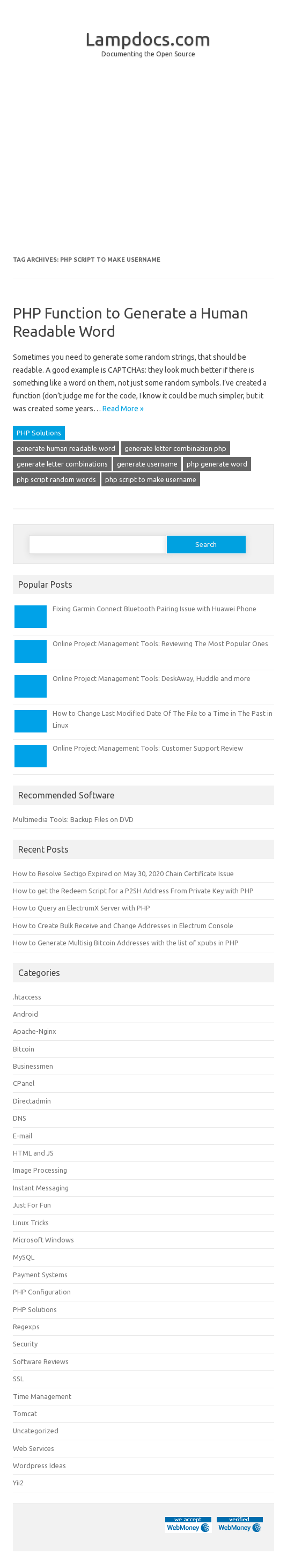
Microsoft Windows (43, 1239)
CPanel (23, 1083)
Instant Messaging (41, 1187)
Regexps (26, 1326)
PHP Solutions (39, 432)
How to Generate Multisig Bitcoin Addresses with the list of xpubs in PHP (126, 942)
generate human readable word (66, 448)
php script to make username (150, 479)
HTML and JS (33, 1153)
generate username (147, 464)
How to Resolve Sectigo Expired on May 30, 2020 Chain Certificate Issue (123, 873)
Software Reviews (41, 1361)
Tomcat (25, 1413)
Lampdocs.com (147, 38)
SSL (18, 1378)
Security (25, 1344)
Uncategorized (35, 1430)
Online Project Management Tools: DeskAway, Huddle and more (152, 678)
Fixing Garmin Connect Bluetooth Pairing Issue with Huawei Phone (154, 608)
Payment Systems (40, 1274)
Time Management (42, 1396)
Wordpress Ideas (39, 1465)
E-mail (22, 1135)
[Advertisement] (143, 165)
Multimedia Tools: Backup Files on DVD (73, 819)
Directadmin (32, 1101)
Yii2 (18, 1482)
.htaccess (27, 997)
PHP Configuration (42, 1292)
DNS (19, 1118)
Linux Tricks (31, 1222)
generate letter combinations (62, 464)
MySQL (23, 1257)
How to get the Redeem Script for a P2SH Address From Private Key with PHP (133, 890)
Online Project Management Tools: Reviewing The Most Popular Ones (160, 643)
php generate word (217, 464)
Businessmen (33, 1066)
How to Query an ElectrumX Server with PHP (81, 908)
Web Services (33, 1448)
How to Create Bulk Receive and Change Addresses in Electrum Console (123, 925)
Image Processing (40, 1170)
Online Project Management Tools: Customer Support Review (148, 748)
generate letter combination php (175, 448)
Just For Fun (32, 1205)
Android (25, 1014)
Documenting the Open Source (148, 53)
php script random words (56, 479)
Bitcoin (23, 1049)
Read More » (123, 408)
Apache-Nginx (34, 1031)
